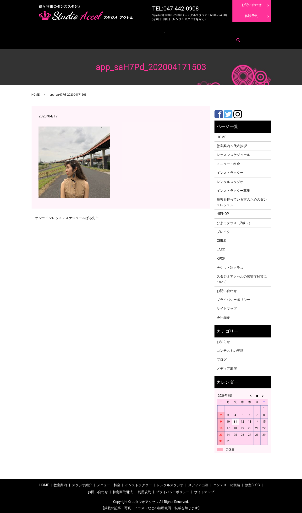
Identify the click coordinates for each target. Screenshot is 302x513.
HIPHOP (223, 212)
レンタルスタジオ (138, 31)
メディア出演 (183, 31)
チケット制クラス (230, 266)
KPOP (221, 257)
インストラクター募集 (249, 31)
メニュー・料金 (67, 31)
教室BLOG (252, 483)
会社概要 (223, 316)
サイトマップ (227, 307)
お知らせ (223, 340)
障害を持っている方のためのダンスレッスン (242, 200)
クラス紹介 (114, 31)
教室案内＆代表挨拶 (232, 144)
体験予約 (251, 16)
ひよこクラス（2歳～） (234, 221)
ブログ (222, 358)
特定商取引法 (71, 38)
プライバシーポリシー (233, 298)
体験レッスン (225, 31)
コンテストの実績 (203, 31)
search (98, 38)
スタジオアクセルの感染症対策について (242, 277)
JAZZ (221, 248)
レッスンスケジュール (92, 31)
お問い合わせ (52, 38)
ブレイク (223, 230)
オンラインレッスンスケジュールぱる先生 (67, 216)
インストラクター (161, 31)
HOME (36, 93)
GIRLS (221, 239)
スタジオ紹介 (82, 483)
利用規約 (87, 38)
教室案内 (50, 31)
